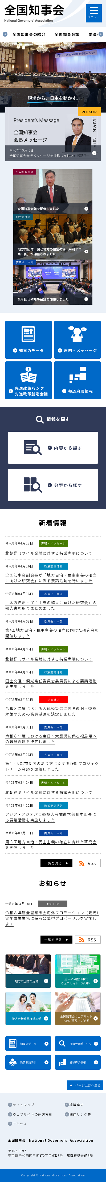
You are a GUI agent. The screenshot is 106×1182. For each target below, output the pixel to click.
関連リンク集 (80, 1114)
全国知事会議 (67, 34)
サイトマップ (24, 1104)
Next (101, 34)
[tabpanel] (29, 34)
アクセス (20, 1123)
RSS (92, 863)
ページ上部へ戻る (88, 1085)
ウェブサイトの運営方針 (33, 1114)
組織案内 (77, 1104)
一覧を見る (53, 863)
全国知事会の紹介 (29, 34)
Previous (5, 34)
